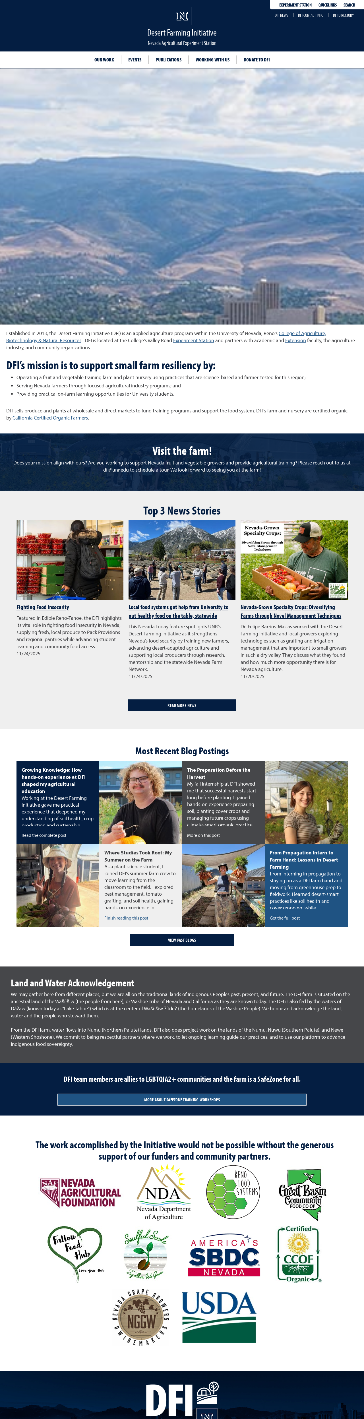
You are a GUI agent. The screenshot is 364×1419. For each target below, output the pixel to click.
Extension (295, 340)
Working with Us (212, 59)
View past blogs (182, 940)
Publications (168, 59)
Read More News (182, 705)
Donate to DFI (257, 59)
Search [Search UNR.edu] (349, 5)
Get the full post (285, 918)
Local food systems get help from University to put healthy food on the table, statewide (178, 611)
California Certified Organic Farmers (50, 417)
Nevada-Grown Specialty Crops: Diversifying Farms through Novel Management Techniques (291, 611)
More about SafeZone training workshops (182, 1099)
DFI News (281, 15)
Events (134, 59)
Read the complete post (44, 835)
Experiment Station (295, 5)
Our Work (104, 59)
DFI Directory (343, 15)
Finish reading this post (126, 918)
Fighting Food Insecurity (42, 607)
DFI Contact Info (310, 15)
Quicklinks (327, 5)
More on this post (203, 835)
